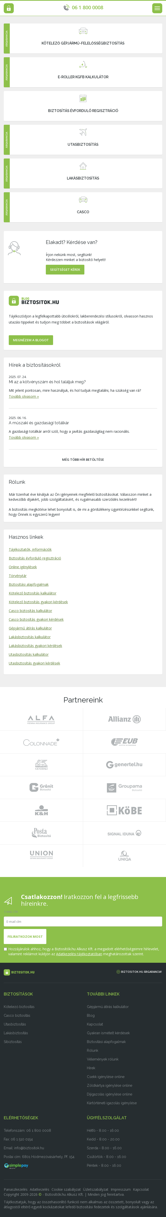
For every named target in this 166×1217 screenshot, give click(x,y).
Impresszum (121, 1189)
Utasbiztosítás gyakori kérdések (34, 663)
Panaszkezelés (16, 1189)
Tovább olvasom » (24, 396)
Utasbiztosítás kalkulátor (29, 654)
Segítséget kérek (65, 269)
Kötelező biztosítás (19, 1007)
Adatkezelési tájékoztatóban (79, 954)
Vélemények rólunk (102, 1059)
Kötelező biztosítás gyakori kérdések (38, 602)
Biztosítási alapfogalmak (29, 584)
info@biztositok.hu (29, 1148)
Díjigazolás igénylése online (109, 1094)
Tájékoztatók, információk (30, 549)
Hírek (91, 1068)
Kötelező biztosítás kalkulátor (32, 593)
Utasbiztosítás (15, 1024)
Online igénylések (23, 566)
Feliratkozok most (25, 936)
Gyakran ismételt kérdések (108, 1033)
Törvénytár (18, 575)
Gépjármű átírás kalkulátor (30, 628)
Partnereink (83, 700)
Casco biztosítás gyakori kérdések (36, 619)
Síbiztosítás (13, 1042)
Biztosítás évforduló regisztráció (35, 558)
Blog (91, 1016)
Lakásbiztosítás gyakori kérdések (35, 645)
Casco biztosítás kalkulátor (30, 610)
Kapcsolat (95, 1024)
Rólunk (17, 482)
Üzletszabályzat (95, 1189)
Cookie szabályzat (66, 1189)
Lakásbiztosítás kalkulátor (30, 636)
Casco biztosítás (17, 1016)
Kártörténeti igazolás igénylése (112, 1103)
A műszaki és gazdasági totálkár (39, 422)
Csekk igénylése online (105, 1077)
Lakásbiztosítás (16, 1033)
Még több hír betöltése (83, 459)
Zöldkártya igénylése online (109, 1086)
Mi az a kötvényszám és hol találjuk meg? (47, 382)
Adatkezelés (39, 1189)
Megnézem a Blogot (31, 340)
